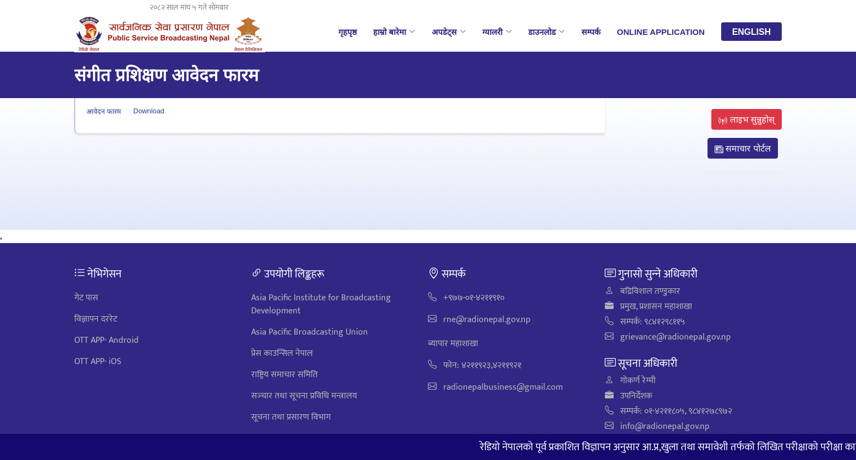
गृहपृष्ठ (347, 31)
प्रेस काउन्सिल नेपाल (282, 353)
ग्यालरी (497, 31)
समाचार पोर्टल (743, 148)
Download (148, 111)
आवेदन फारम (103, 111)
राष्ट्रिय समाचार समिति (284, 374)
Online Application (661, 31)
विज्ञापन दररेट (95, 319)
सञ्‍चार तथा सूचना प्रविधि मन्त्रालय (304, 396)
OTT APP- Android (106, 340)
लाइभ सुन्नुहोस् (746, 119)
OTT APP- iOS (97, 361)
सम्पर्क (591, 31)
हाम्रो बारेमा (394, 31)
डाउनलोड (547, 31)
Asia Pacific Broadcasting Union (309, 332)
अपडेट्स (449, 31)
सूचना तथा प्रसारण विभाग (291, 417)
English (751, 32)
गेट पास (86, 297)
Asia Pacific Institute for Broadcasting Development (321, 304)
